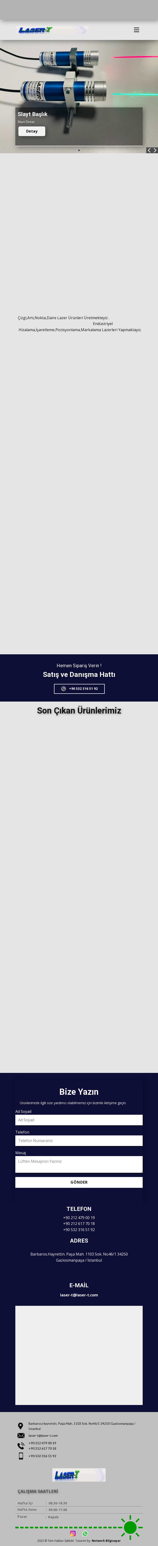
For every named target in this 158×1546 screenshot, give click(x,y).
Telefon (22, 1132)
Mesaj (20, 1152)
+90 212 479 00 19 (79, 1217)
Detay (31, 131)
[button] (149, 150)
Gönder (79, 1182)
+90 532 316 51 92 (79, 688)
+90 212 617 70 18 (79, 1223)
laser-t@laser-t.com (79, 1295)
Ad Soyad (23, 1111)
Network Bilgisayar (106, 1541)
